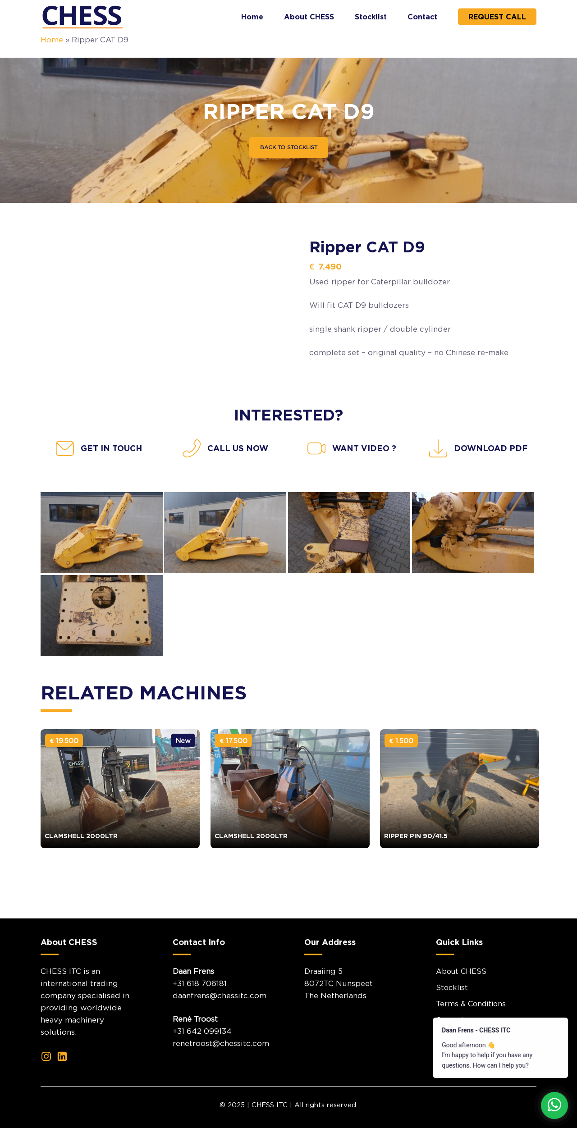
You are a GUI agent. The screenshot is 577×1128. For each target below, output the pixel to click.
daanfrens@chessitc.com (219, 1018)
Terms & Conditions (471, 1027)
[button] (288, 147)
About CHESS (461, 994)
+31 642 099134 (202, 1054)
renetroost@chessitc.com (221, 1067)
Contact (450, 1043)
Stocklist (452, 1010)
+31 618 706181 (200, 1006)
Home (52, 40)
